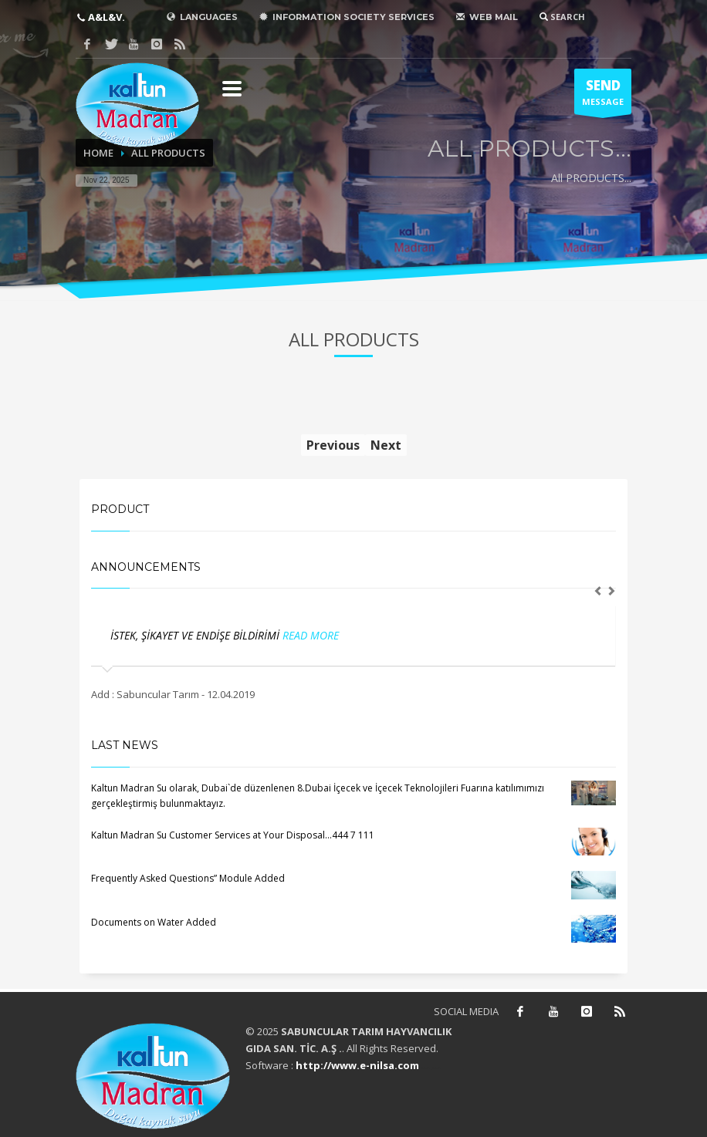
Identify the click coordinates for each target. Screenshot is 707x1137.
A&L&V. (105, 17)
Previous (333, 445)
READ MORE (310, 635)
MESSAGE (602, 95)
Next (385, 445)
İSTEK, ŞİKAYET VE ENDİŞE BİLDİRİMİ (196, 635)
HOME (98, 153)
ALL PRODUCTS (168, 153)
